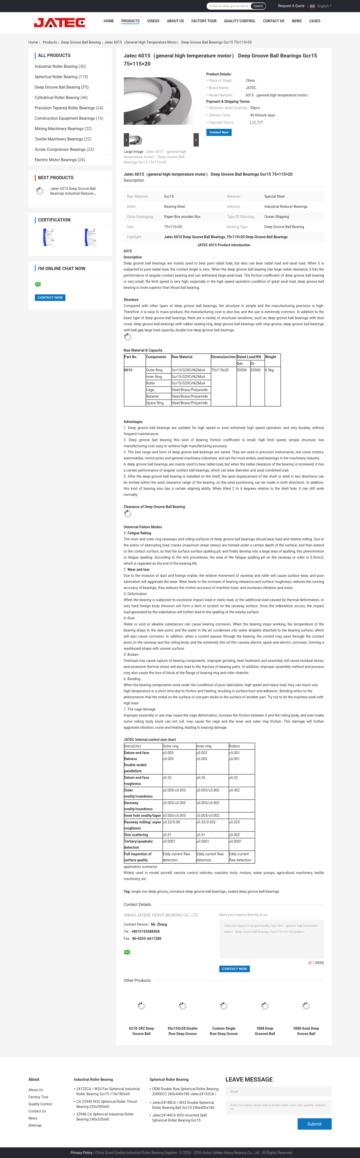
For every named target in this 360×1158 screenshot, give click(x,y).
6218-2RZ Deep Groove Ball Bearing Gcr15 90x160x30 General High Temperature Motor (141, 1031)
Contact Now (219, 132)
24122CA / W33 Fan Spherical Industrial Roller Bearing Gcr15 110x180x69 (108, 1091)
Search (258, 6)
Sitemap (35, 1125)
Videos (153, 21)
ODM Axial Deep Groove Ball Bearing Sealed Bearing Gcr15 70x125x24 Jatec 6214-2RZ (306, 1031)
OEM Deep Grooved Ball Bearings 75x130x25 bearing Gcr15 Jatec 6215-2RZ (265, 1031)
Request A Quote (291, 6)
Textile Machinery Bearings (59, 139)
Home (109, 21)
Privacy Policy (81, 1153)
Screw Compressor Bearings (60, 149)
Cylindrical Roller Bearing (57, 97)
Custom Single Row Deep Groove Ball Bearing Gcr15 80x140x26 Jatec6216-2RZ (224, 1031)
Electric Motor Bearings (56, 159)
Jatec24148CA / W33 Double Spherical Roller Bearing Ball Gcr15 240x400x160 (183, 1105)
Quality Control (239, 21)
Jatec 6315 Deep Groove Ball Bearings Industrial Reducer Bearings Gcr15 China (73, 193)
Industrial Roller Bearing (56, 66)
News (297, 21)
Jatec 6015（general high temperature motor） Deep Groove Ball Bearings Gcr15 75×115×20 (155, 157)
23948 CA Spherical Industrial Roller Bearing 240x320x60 (105, 1116)
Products (130, 21)
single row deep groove (149, 891)
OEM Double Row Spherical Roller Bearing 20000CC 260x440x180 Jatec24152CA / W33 (185, 1092)
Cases (314, 21)
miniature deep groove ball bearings (198, 891)
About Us (175, 21)
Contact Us (273, 21)
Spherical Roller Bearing (56, 76)
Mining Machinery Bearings (59, 128)
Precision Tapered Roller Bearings (65, 108)
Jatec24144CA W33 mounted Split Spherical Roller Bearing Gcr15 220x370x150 (179, 1118)
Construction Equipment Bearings (65, 118)
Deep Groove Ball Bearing (81, 42)
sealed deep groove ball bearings (253, 891)
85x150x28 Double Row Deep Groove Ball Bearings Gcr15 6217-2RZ (183, 1031)
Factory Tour (204, 21)
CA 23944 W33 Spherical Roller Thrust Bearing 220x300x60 (107, 1104)
